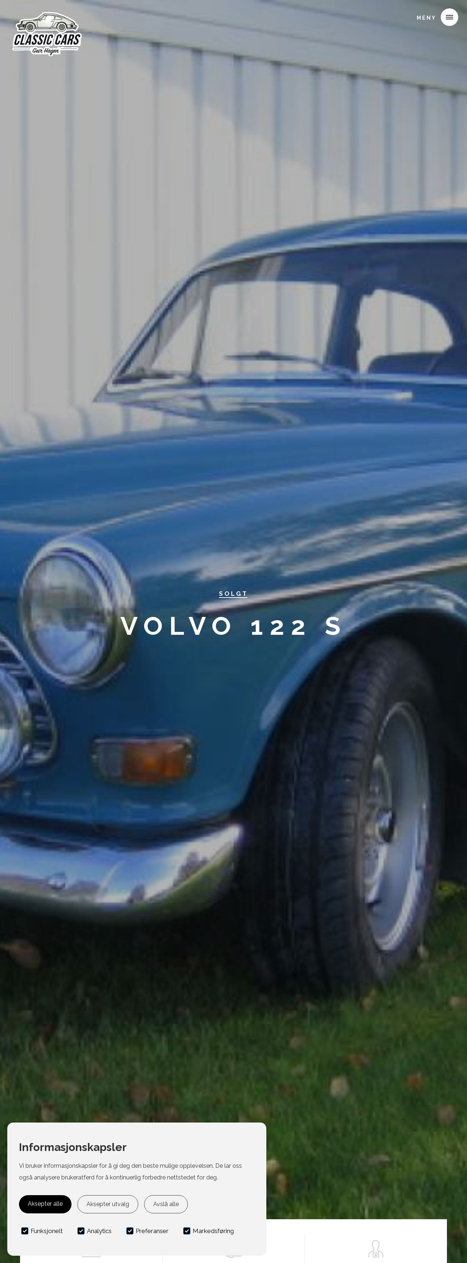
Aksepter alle (45, 1203)
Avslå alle (166, 1204)
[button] (434, 17)
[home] (46, 16)
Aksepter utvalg (107, 1204)
